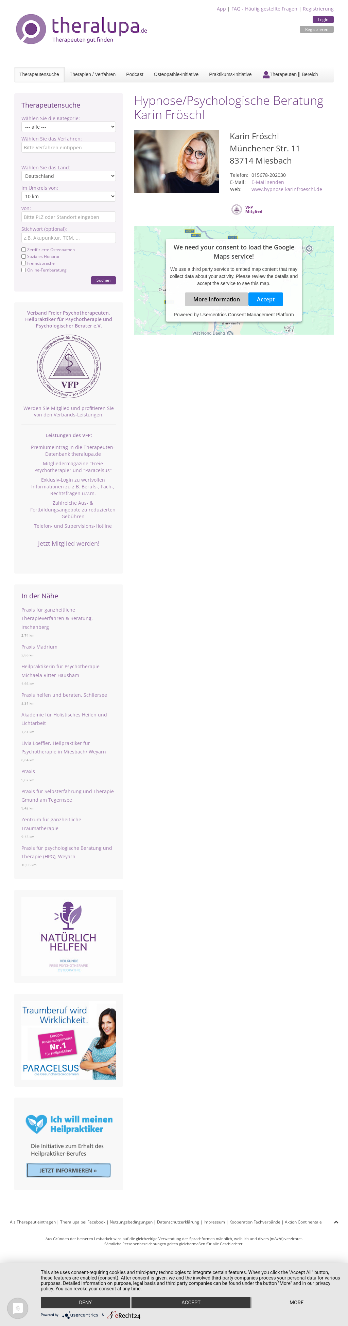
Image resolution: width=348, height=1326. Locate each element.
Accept (266, 299)
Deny (85, 1303)
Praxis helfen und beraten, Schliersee (64, 695)
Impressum (214, 1222)
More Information (216, 299)
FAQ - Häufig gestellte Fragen (264, 8)
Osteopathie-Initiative (176, 74)
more (296, 1303)
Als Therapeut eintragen (33, 1222)
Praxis (28, 771)
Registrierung (318, 8)
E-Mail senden (267, 182)
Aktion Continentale (303, 1222)
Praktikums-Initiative (230, 74)
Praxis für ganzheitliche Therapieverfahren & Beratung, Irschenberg (57, 618)
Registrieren (316, 29)
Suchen (103, 280)
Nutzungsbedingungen (131, 1222)
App (221, 8)
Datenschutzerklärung (178, 1222)
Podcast (134, 74)
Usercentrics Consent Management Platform (247, 314)
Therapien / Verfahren (93, 74)
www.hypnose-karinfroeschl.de (286, 189)
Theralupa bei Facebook (82, 1222)
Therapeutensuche (39, 74)
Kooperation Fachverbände (254, 1222)
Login (323, 19)
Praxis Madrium (39, 646)
